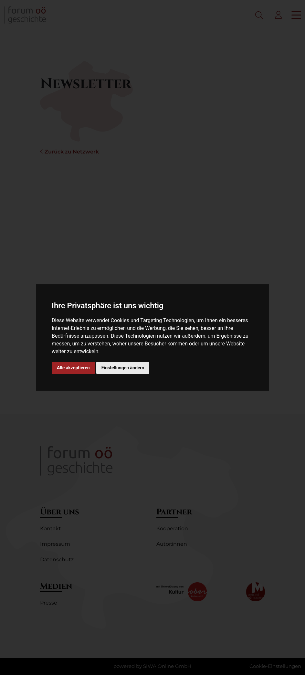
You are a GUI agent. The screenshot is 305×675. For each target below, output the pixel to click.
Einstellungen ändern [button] (122, 367)
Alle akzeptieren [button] (73, 367)
